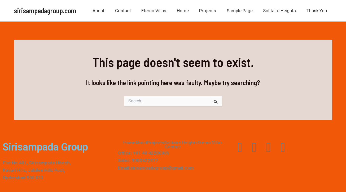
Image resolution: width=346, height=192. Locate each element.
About (110, 10)
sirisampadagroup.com (45, 10)
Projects (212, 10)
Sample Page (243, 10)
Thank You (317, 10)
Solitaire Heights (281, 10)
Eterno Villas (162, 10)
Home (189, 10)
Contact (133, 10)
